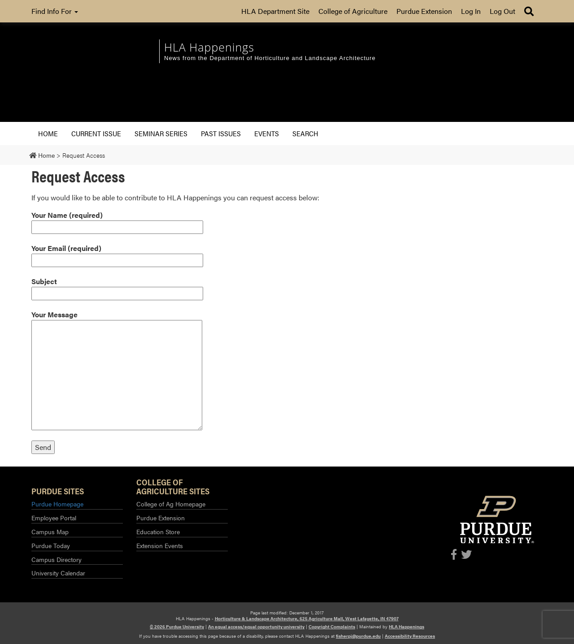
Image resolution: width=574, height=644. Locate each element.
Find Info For (54, 11)
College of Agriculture (352, 11)
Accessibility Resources (410, 636)
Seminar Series (161, 133)
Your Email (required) (117, 254)
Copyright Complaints (332, 626)
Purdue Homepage (57, 503)
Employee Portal (53, 517)
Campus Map (50, 531)
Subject (117, 287)
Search (305, 133)
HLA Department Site (275, 11)
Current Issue (96, 133)
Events (266, 133)
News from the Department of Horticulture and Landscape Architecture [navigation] (270, 58)
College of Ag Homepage (170, 503)
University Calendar (58, 572)
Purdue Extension (424, 11)
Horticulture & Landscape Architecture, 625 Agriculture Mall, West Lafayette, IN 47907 (307, 618)
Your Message (116, 369)
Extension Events (159, 545)
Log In (471, 11)
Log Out (502, 11)
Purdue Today (50, 545)
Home (48, 133)
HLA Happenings (406, 626)
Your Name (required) (117, 221)
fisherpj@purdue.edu (358, 636)
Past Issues (221, 133)
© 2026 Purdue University (177, 626)
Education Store (158, 531)
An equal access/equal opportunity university (256, 626)
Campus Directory (56, 559)
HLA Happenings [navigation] (209, 47)
